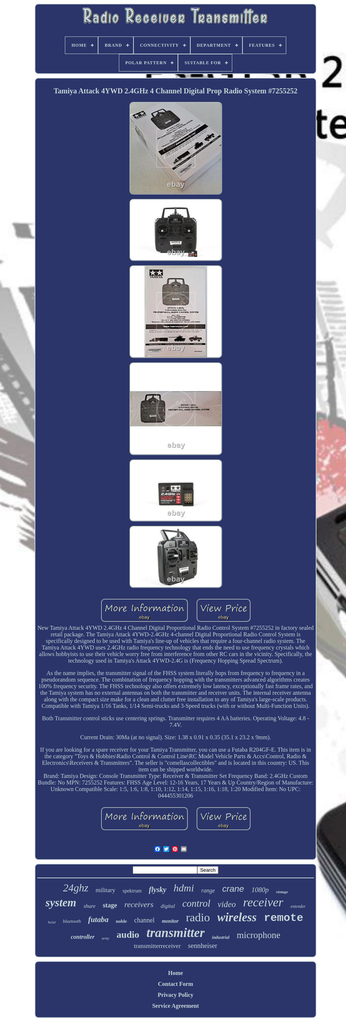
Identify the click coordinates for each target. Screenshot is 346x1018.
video (227, 904)
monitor (170, 921)
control (196, 903)
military (105, 890)
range (208, 890)
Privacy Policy (175, 995)
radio (198, 917)
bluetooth (72, 921)
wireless (237, 917)
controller (82, 937)
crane (233, 889)
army (105, 938)
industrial (220, 937)
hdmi (184, 888)
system (61, 902)
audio (128, 934)
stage (110, 905)
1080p (260, 890)
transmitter (176, 933)
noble (121, 921)
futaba (98, 919)
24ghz (75, 888)
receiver (263, 902)
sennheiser (202, 945)
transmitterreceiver (157, 945)
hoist (51, 922)
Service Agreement (175, 1006)
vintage (282, 892)
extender (298, 906)
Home (175, 973)
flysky (157, 890)
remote (283, 918)
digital (168, 906)
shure (89, 906)
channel (144, 920)
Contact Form (175, 984)
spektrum (132, 891)
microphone (258, 935)
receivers (138, 904)
